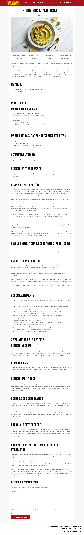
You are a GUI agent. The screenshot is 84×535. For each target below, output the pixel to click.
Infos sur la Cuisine (69, 3)
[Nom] (21, 509)
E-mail (35, 509)
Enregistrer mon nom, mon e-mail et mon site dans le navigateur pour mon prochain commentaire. (36, 513)
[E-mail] (42, 509)
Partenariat (77, 529)
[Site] (63, 509)
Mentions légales (67, 529)
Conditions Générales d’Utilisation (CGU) (59, 526)
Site (55, 509)
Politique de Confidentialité (72, 531)
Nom (13, 509)
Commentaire (16, 491)
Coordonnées (77, 526)
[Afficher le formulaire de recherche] (77, 2)
